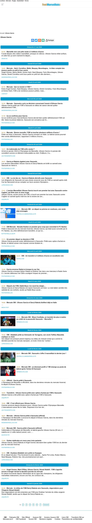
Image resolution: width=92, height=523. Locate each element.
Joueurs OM (37, 517)
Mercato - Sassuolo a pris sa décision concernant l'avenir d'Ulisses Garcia (34, 103)
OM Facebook (21, 519)
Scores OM (33, 519)
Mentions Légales (45, 519)
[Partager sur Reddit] (39, 40)
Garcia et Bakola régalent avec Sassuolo (22, 161)
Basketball (20, 1)
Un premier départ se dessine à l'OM (20, 239)
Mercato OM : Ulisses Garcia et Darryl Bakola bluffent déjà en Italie (32, 302)
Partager (50, 40)
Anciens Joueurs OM (51, 517)
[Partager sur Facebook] (32, 40)
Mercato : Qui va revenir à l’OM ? (19, 87)
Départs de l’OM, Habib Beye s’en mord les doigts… (26, 286)
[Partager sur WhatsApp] (43, 40)
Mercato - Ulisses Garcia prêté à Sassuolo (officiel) (26, 416)
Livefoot (2, 1)
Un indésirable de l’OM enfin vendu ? (20, 149)
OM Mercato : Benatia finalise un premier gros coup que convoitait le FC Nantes (37, 227)
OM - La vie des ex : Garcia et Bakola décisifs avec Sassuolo (29, 178)
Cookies (57, 519)
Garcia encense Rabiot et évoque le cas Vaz (23, 269)
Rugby (14, 1)
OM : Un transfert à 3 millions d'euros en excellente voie (42, 256)
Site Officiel (26, 517)
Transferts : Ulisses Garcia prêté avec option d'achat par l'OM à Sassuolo (34, 393)
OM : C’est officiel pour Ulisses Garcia (21, 403)
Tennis (27, 1)
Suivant (46, 505)
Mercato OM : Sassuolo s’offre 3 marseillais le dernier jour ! (43, 353)
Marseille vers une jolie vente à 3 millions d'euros (25, 52)
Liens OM (65, 517)
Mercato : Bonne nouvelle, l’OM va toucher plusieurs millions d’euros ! (33, 132)
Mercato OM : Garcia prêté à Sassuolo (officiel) (24, 428)
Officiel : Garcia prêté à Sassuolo (19, 380)
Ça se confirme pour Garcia (17, 116)
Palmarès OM (14, 517)
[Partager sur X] (36, 40)
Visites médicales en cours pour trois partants (24, 440)
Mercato (8, 1)
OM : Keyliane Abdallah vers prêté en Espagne (24, 453)
